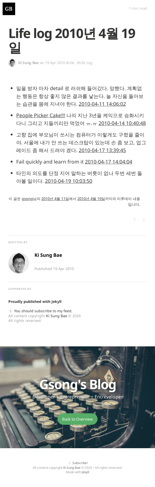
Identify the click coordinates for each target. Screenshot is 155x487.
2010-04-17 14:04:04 (108, 161)
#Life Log (84, 62)
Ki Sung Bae (56, 315)
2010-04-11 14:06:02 (102, 103)
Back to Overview (77, 419)
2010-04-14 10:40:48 (122, 123)
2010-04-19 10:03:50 (68, 180)
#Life (70, 62)
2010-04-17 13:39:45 (102, 150)
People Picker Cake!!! (40, 115)
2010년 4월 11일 (55, 198)
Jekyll (56, 301)
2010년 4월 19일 (91, 198)
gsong (27, 198)
